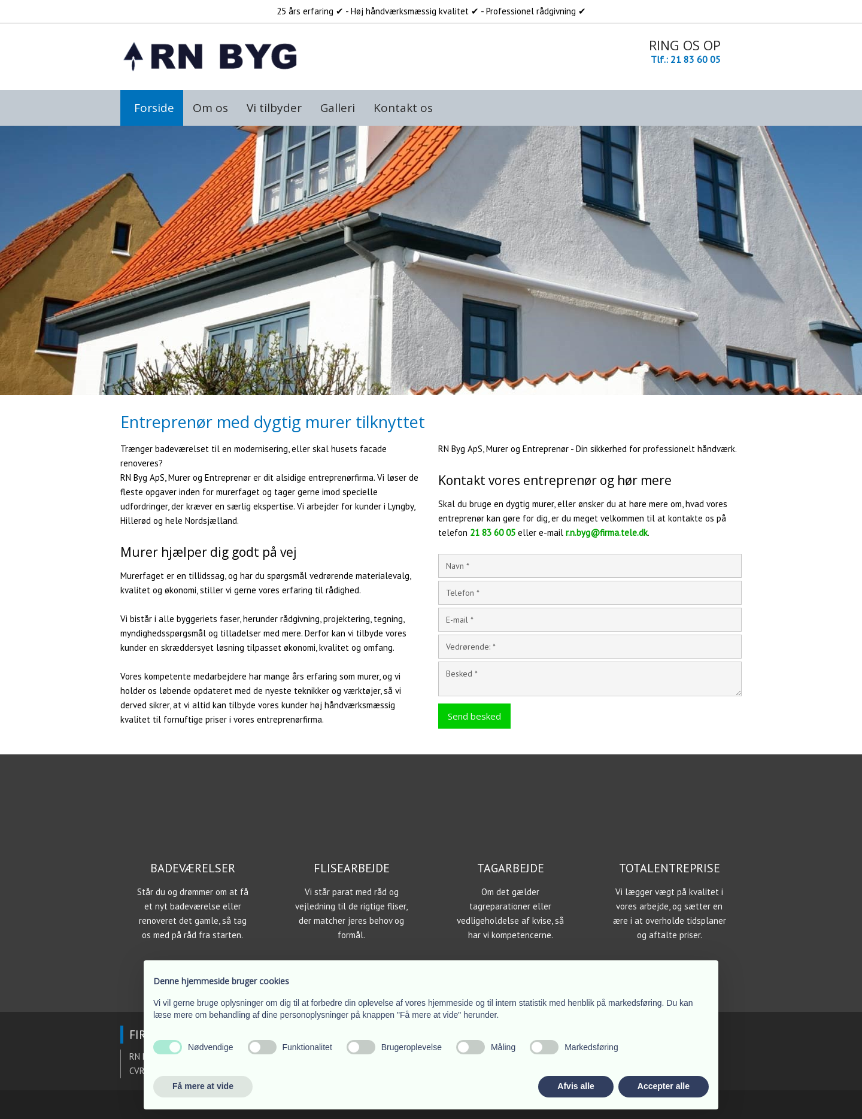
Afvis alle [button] (575, 1086)
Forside (154, 108)
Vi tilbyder (274, 108)
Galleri (337, 108)
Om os (210, 108)
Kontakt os (403, 108)
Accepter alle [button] (664, 1086)
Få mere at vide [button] (202, 1086)
